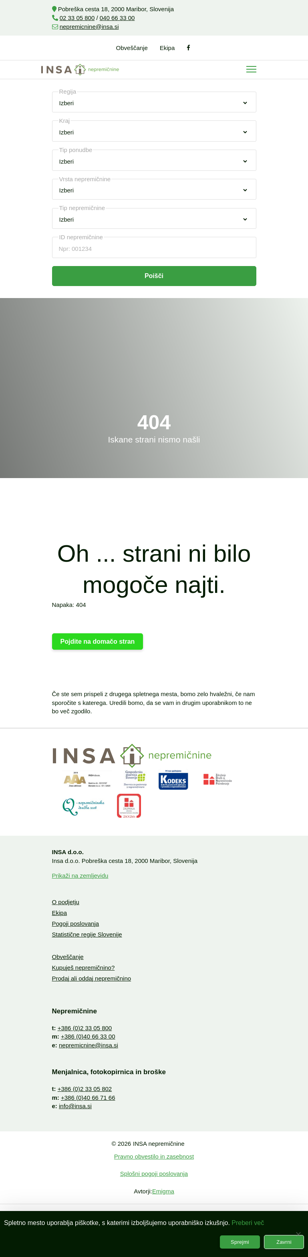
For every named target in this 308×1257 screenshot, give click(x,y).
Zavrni (284, 1242)
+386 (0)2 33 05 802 (85, 1088)
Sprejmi (240, 1242)
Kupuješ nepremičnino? (83, 967)
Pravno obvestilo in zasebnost (154, 1156)
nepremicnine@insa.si (89, 26)
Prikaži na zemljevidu (80, 875)
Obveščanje (132, 47)
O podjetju (65, 902)
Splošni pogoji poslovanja (154, 1173)
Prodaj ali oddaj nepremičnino (91, 978)
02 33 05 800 (77, 17)
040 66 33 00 (117, 17)
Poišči (154, 275)
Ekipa (167, 47)
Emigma (163, 1191)
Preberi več (248, 1222)
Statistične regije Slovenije (87, 934)
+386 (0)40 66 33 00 (88, 1036)
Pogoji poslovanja (75, 923)
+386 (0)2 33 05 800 (85, 1028)
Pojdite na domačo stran (97, 641)
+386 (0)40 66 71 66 (88, 1097)
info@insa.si (75, 1106)
